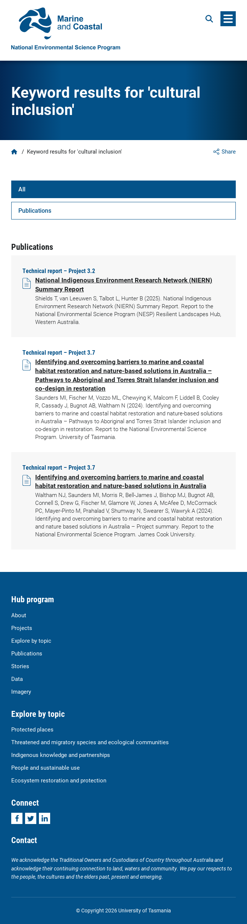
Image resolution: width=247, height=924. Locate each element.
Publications (34, 210)
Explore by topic (31, 640)
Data (17, 678)
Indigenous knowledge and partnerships (60, 754)
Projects (21, 627)
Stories (20, 666)
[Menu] (228, 18)
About (18, 615)
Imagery (21, 691)
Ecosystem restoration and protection (58, 780)
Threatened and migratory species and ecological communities (90, 742)
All (21, 189)
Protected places (32, 729)
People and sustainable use (45, 767)
